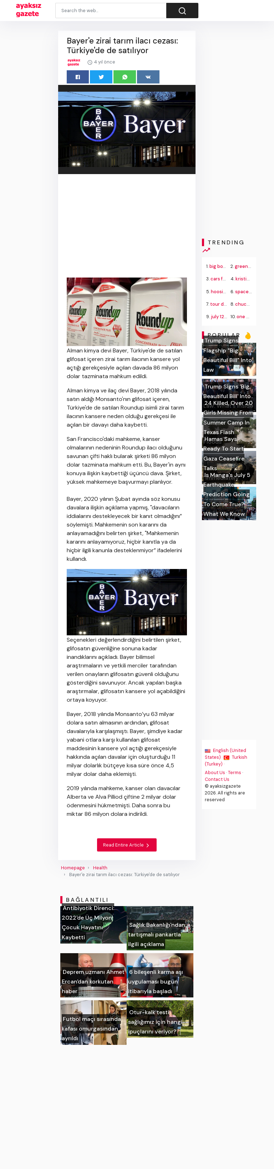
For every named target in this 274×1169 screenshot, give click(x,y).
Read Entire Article (127, 845)
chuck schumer (252, 304)
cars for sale (223, 279)
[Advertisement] (127, 227)
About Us (215, 772)
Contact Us (217, 779)
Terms (234, 772)
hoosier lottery (227, 292)
